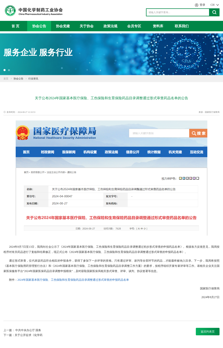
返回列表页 (208, 331)
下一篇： (9, 335)
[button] (4, 70)
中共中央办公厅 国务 (28, 330)
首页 (5, 78)
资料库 (158, 26)
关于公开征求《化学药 (29, 335)
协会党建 (63, 26)
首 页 (15, 26)
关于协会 (87, 26)
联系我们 (182, 26)
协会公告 (39, 26)
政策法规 (110, 26)
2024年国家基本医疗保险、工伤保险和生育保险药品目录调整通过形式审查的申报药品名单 (73, 279)
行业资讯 (33, 78)
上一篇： (9, 330)
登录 (202, 4)
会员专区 (134, 26)
